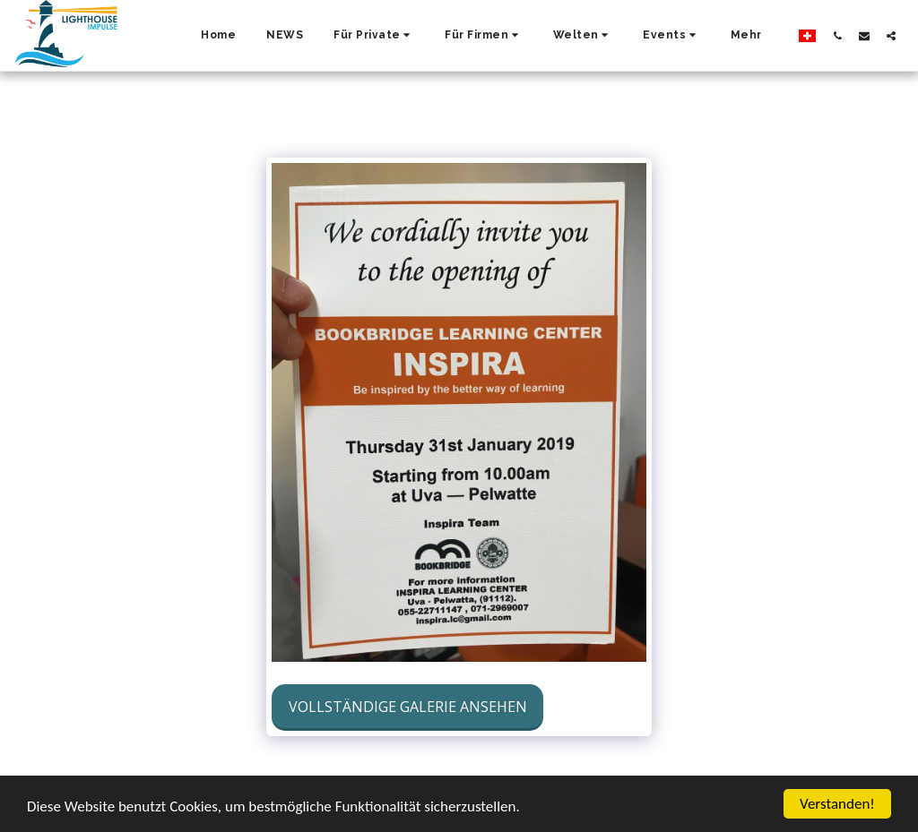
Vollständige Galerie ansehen (408, 706)
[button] (374, 35)
